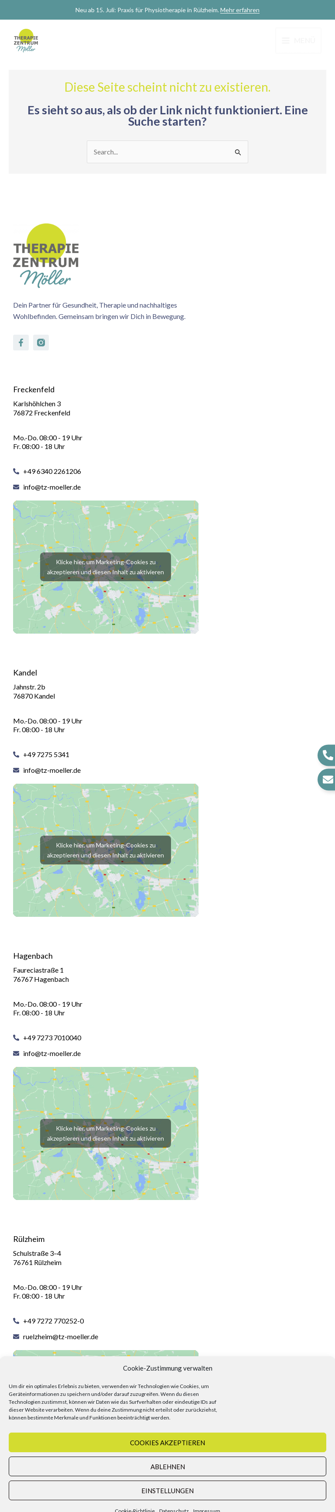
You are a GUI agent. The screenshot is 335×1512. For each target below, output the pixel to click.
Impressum (206, 1499)
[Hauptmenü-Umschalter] (297, 40)
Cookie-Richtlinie (135, 1499)
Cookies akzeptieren (167, 1431)
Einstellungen (167, 1479)
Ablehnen (167, 1455)
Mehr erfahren (240, 10)
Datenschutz (174, 1499)
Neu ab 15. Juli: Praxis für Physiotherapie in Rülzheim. (167, 10)
